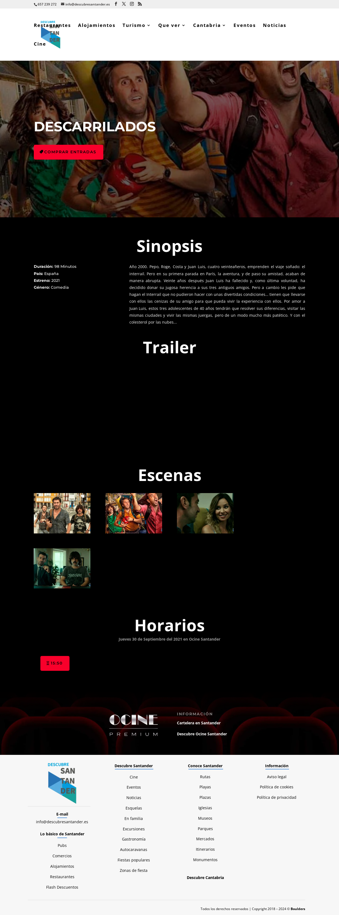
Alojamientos (96, 25)
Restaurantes (52, 25)
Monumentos (205, 859)
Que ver (169, 25)
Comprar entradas (70, 151)
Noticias (274, 25)
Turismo (134, 25)
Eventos (245, 25)
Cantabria (207, 25)
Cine (40, 44)
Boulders (298, 908)
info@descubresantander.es (62, 821)
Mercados (205, 838)
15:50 (57, 663)
